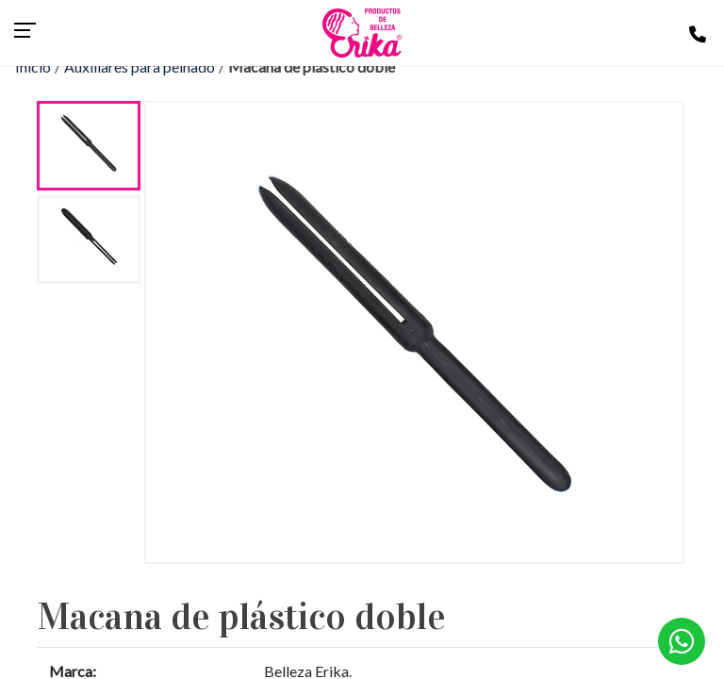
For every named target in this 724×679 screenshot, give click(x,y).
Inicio (33, 66)
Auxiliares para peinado (139, 66)
